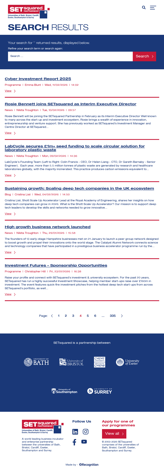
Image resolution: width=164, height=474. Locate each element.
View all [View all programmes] (112, 434)
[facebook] (74, 442)
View (8, 91)
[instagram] (85, 431)
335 (113, 316)
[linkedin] (75, 431)
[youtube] (84, 441)
